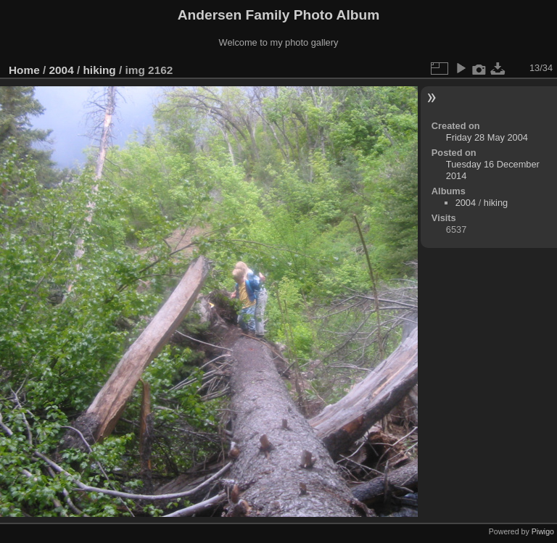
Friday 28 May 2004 (487, 137)
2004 (61, 70)
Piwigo (543, 531)
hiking (99, 70)
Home (24, 70)
